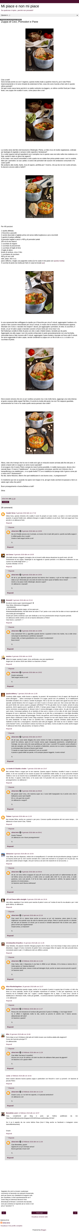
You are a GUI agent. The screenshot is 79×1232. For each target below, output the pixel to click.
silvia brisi (15, 531)
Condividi (5, 502)
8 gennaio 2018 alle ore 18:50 (32, 531)
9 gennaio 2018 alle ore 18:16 (37, 899)
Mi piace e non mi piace (20, 6)
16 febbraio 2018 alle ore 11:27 (32, 1009)
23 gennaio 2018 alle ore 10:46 (20, 1034)
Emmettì (9, 600)
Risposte (11, 527)
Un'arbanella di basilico (14, 943)
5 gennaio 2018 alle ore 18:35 (24, 554)
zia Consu (9, 554)
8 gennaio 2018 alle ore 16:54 (24, 854)
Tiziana (8, 816)
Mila (7, 1034)
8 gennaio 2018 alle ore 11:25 (22, 816)
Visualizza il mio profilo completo (11, 1226)
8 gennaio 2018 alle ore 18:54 (32, 575)
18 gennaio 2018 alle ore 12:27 (32, 986)
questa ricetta (59, 261)
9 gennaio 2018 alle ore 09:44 (32, 872)
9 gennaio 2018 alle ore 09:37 (32, 737)
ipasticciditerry (11, 693)
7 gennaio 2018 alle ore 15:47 (37, 768)
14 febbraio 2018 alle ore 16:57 (28, 1113)
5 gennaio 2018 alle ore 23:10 (23, 600)
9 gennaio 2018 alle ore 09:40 (32, 791)
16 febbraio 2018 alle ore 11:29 (32, 1052)
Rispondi (9, 523)
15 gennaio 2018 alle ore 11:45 (33, 943)
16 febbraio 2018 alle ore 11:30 (32, 1142)
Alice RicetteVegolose (14, 986)
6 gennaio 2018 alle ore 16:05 (22, 656)
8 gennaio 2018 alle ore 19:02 (32, 672)
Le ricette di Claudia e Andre (16, 768)
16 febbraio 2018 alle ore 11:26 (32, 961)
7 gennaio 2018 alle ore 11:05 (27, 693)
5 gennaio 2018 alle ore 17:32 (26, 513)
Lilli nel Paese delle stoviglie (16, 899)
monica (8, 656)
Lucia (8, 1076)
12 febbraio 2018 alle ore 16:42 (21, 1076)
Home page (39, 1213)
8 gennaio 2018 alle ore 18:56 (32, 631)
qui (43, 263)
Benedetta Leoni (12, 1113)
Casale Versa (10, 513)
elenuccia (9, 854)
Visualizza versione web (39, 1217)
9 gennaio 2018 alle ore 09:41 (32, 832)
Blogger (43, 1230)
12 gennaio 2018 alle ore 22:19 (32, 915)
